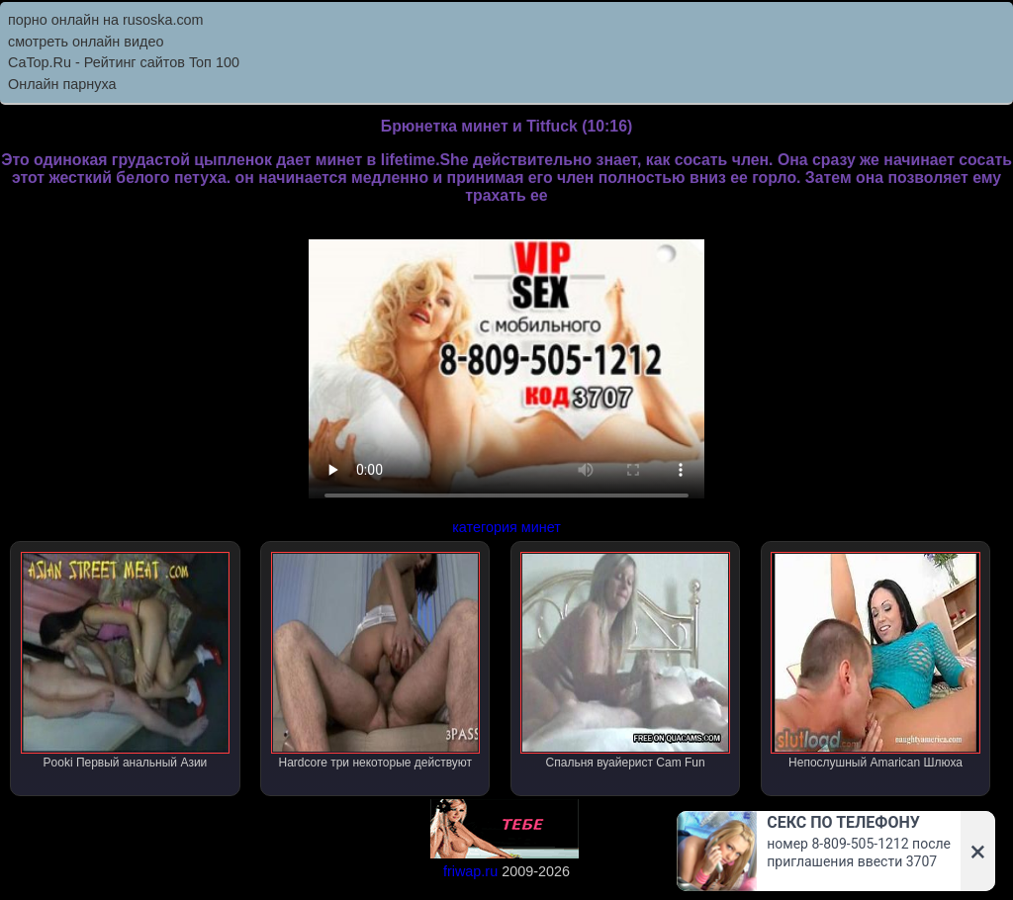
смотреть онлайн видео (85, 41)
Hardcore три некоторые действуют (375, 660)
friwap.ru (470, 871)
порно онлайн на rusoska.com (106, 20)
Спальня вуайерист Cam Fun (624, 660)
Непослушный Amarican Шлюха (875, 660)
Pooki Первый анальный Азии (125, 660)
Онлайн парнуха (62, 84)
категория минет (506, 527)
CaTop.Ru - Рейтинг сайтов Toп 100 (123, 62)
